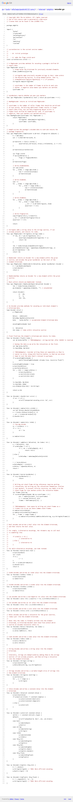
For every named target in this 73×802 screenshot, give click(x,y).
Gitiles (11, 799)
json (69, 799)
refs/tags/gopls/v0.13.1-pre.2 (23, 9)
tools (8, 9)
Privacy (16, 799)
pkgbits (50, 9)
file (41, 14)
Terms (22, 799)
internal (42, 9)
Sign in (69, 3)
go (3, 9)
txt (65, 799)
